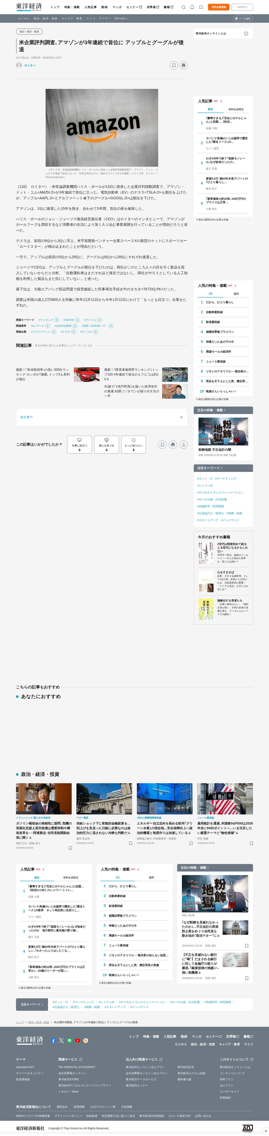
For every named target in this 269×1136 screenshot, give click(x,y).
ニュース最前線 (216, 361)
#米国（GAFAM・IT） (95, 325)
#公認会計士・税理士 (210, 513)
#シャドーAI (205, 485)
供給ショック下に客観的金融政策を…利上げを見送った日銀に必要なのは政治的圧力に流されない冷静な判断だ (103, 828)
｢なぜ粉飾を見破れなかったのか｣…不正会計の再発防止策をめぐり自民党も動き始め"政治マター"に (200, 929)
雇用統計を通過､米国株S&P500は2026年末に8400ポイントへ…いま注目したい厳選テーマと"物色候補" (225, 828)
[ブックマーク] (174, 65)
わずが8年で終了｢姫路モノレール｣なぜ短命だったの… (225, 160)
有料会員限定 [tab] (236, 109)
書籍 (167, 7)
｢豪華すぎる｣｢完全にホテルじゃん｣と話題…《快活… (226, 120)
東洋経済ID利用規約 (151, 1115)
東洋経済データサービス (141, 1079)
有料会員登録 (219, 7)
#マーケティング (225, 478)
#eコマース (37, 325)
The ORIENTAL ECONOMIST (76, 1067)
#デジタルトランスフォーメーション (220, 492)
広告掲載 (126, 1106)
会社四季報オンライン (72, 1073)
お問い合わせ (203, 1115)
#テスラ (65, 331)
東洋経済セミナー (137, 1085)
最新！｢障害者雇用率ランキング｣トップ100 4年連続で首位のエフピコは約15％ (131, 374)
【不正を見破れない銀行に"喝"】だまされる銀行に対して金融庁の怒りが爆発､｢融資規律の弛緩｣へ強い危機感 (200, 963)
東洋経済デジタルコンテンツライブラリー (84, 1085)
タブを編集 (245, 18)
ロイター (29, 65)
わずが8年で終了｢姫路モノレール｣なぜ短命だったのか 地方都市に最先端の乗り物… (57, 928)
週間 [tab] (236, 293)
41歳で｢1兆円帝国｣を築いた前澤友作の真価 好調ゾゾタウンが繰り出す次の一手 (131, 391)
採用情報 (79, 1106)
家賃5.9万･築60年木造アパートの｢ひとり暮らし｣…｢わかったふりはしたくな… (56, 948)
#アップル (86, 331)
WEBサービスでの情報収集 (33, 1115)
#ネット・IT (205, 478)
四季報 (151, 7)
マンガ (117, 7)
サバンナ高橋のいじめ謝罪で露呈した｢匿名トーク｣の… (227, 140)
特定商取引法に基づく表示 (118, 1115)
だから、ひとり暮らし (220, 302)
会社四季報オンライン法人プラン (147, 1073)
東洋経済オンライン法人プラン (145, 1067)
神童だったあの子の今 (220, 341)
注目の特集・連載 (210, 410)
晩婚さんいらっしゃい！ (221, 391)
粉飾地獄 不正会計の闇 (214, 449)
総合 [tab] (210, 109)
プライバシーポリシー (68, 1115)
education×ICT (25, 1067)
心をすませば (225, 572)
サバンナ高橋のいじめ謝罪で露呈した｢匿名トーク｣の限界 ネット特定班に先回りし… (56, 908)
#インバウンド (230, 520)
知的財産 (91, 1115)
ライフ (91, 18)
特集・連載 (72, 7)
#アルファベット (41, 331)
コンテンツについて (232, 1073)
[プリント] (184, 65)
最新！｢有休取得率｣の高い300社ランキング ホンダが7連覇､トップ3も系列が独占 (43, 374)
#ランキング (46, 319)
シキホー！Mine (68, 1091)
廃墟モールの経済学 (218, 351)
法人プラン (227, 1085)
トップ (55, 7)
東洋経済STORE (68, 1079)
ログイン (242, 7)
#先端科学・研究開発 (210, 506)
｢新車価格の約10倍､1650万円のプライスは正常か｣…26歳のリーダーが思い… (56, 968)
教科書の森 (185, 1079)
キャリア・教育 (72, 18)
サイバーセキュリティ (30, 1073)
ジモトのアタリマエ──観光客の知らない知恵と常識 (227, 371)
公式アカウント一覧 (103, 1106)
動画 (105, 7)
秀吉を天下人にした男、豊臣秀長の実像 (227, 381)
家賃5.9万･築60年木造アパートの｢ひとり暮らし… (227, 180)
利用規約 (225, 1097)
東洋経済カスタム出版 (191, 1073)
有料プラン (227, 1079)
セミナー (132, 7)
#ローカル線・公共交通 (212, 499)
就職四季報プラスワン (220, 331)
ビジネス (24, 18)
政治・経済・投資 (46, 18)
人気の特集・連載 (212, 286)
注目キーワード (208, 468)
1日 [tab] (211, 293)
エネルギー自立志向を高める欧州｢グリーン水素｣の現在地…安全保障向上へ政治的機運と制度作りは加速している (165, 828)
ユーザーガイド (229, 1091)
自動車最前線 (214, 312)
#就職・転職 (234, 513)
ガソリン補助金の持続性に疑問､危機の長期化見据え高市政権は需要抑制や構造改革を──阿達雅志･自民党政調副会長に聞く (44, 830)
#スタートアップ (207, 520)
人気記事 (91, 7)
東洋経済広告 (186, 1067)
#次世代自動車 (63, 325)
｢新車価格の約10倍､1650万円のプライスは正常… (226, 200)
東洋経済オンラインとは (211, 33)
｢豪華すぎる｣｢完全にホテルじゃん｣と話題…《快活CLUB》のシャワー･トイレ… (56, 888)
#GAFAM (69, 319)
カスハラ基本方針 (179, 1115)
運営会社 (62, 1106)
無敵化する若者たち (229, 600)
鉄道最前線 (213, 322)
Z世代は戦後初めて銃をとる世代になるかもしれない (232, 547)
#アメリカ (90, 319)
